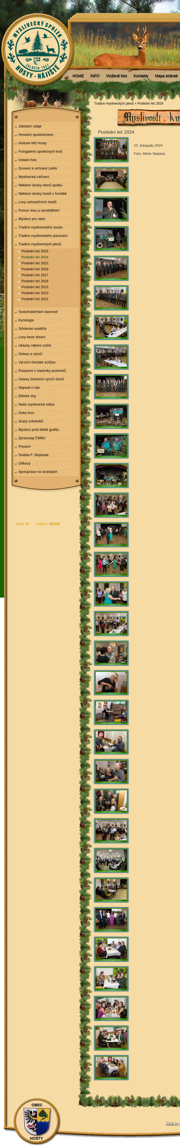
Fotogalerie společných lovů (40, 151)
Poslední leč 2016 (34, 281)
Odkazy (24, 463)
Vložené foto (116, 76)
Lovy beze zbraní (31, 337)
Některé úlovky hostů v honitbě (42, 193)
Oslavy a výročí (30, 354)
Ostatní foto (27, 160)
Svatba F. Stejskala (33, 455)
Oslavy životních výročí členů (41, 379)
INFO (94, 76)
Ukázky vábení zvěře (34, 345)
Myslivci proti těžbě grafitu (38, 430)
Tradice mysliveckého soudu (40, 227)
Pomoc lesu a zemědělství (39, 210)
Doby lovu (26, 413)
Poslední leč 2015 (34, 287)
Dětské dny (27, 396)
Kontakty (141, 76)
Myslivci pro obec (32, 219)
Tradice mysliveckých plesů (39, 244)
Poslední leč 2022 (34, 263)
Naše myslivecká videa (36, 404)
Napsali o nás (29, 387)
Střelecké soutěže (32, 328)
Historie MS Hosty (32, 143)
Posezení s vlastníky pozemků (42, 371)
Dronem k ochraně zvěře (37, 168)
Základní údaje (30, 126)
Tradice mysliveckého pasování (43, 236)
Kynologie (26, 320)
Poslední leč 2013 (34, 293)
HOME (78, 76)
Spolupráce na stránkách (38, 472)
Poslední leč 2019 (34, 269)
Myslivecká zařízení (33, 177)
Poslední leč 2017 (34, 275)
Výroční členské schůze (36, 362)
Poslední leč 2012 (34, 299)
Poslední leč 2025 (34, 251)
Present (24, 446)
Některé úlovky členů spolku (40, 185)
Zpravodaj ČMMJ (31, 438)
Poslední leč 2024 (34, 257)
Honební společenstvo (35, 135)
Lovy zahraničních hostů (37, 202)
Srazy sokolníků (30, 421)
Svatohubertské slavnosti (38, 312)
